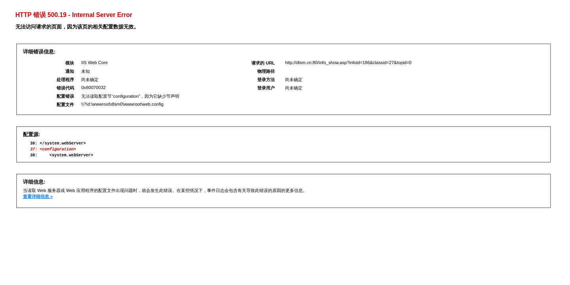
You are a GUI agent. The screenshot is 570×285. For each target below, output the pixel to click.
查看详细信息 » (38, 200)
